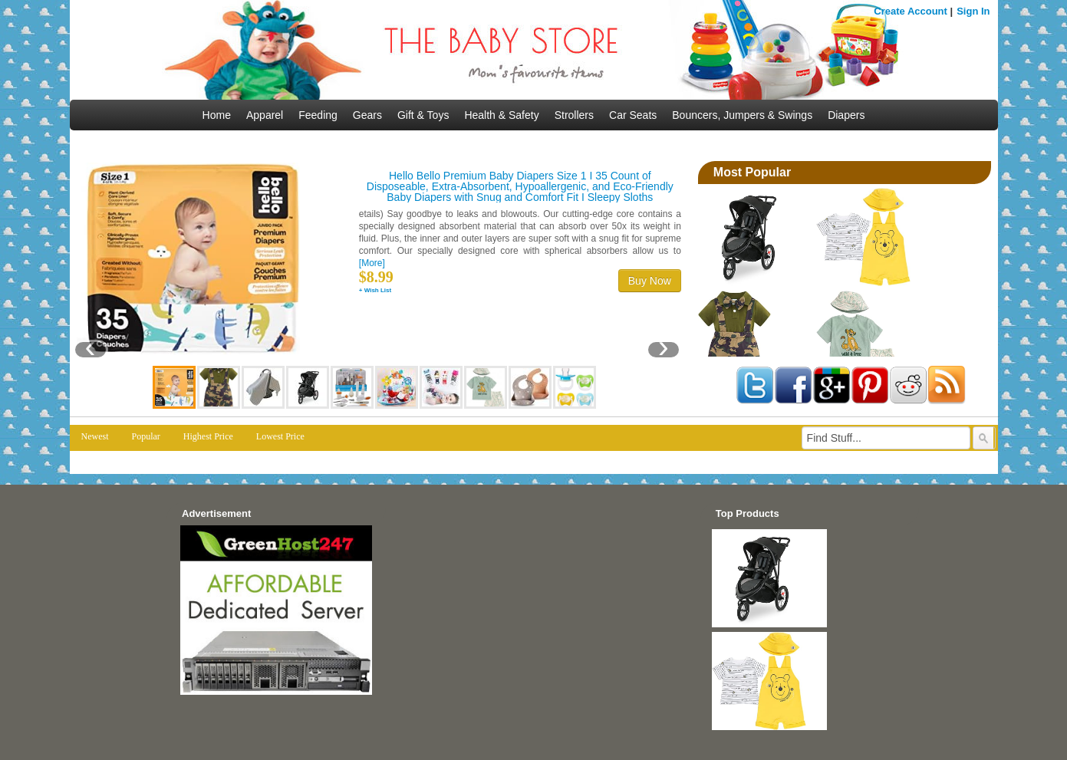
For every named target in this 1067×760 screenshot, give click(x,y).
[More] (372, 263)
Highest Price (208, 436)
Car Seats (633, 115)
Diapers (846, 115)
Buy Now (649, 281)
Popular (146, 436)
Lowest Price (280, 436)
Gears (367, 115)
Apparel (264, 115)
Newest (95, 436)
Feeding (318, 115)
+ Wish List (375, 290)
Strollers (574, 115)
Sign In (973, 11)
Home (217, 115)
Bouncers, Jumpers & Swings (742, 115)
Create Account (910, 11)
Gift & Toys (423, 115)
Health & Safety (501, 115)
